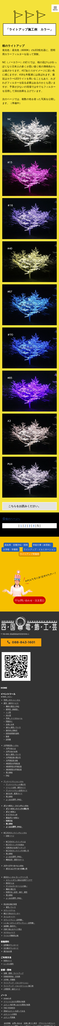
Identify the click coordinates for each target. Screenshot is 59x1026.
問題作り (9, 721)
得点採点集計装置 (10, 904)
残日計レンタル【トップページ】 (16, 877)
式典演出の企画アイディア (16, 848)
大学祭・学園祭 (10, 549)
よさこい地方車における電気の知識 (17, 1005)
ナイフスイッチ (11, 815)
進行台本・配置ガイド (14, 793)
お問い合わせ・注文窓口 (30, 600)
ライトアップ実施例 (29, 554)
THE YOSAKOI (9, 1008)
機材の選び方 (11, 889)
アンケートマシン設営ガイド (16, 790)
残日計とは (10, 883)
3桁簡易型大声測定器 (14, 769)
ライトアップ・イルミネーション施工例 (18, 986)
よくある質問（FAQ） (14, 799)
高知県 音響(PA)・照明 (16, 545)
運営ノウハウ (11, 907)
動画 (7, 736)
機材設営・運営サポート (15, 860)
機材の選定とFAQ (12, 706)
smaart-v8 (7, 998)
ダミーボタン (11, 812)
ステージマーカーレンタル (13, 866)
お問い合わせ (17, 1023)
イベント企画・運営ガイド (16, 787)
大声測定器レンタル (11, 745)
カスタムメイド (9, 932)
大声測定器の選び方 (13, 757)
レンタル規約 (9, 964)
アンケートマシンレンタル (13, 781)
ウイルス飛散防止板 (11, 935)
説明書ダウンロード (11, 945)
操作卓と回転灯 (11, 730)
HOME (4, 687)
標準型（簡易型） (12, 709)
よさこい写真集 (9, 1017)
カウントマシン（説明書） (13, 920)
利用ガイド (8, 961)
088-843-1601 (21, 642)
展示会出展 (8, 951)
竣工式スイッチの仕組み (15, 845)
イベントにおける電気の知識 (14, 1001)
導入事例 (9, 772)
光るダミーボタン (12, 818)
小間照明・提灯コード (12, 989)
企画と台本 (10, 724)
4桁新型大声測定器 (13, 763)
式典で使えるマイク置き (13, 929)
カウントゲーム (9, 910)
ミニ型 (8, 712)
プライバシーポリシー (47, 1023)
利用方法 (9, 821)
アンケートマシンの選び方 (16, 784)
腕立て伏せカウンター (12, 913)
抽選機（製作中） (10, 926)
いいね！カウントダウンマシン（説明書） (19, 923)
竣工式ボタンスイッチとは (16, 842)
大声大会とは (11, 748)
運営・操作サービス (11, 703)
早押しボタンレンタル (12, 700)
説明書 (8, 739)
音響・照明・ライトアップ (13, 973)
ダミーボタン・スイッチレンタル (16, 806)
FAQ (7, 775)
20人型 (8, 715)
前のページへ (11, 519)
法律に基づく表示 (30, 1023)
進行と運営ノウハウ (13, 727)
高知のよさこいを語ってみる (14, 1011)
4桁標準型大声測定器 (14, 766)
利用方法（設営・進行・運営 (16, 892)
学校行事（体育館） (42, 545)
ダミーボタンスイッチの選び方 (17, 809)
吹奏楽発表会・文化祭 (12, 976)
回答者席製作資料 (12, 733)
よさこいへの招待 (10, 1014)
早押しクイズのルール (14, 718)
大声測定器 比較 (12, 760)
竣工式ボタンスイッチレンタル (15, 833)
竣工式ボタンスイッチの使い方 (17, 851)
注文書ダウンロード (11, 948)
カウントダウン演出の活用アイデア (19, 880)
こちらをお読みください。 (24, 506)
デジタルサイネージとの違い (16, 886)
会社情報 (7, 1023)
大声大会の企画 (11, 751)
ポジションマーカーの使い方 (16, 869)
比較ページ (10, 836)
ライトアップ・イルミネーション (39, 549)
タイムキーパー (9, 916)
